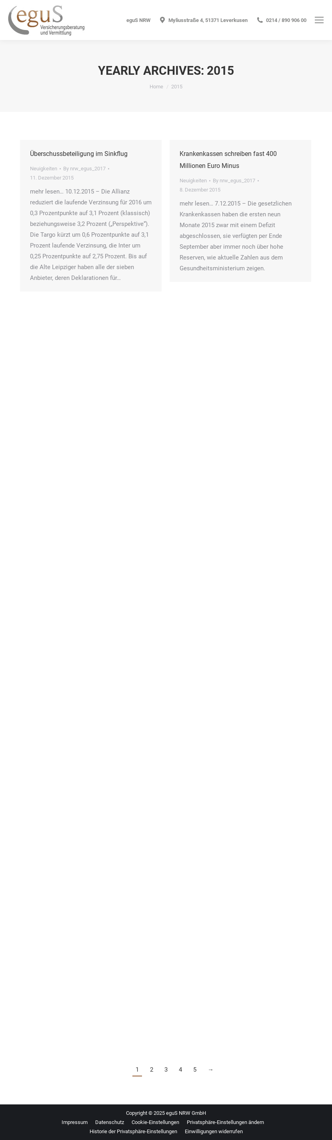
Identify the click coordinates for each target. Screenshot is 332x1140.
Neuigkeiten (43, 169)
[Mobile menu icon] (319, 20)
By (84, 169)
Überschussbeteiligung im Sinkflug (79, 154)
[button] (225, 1122)
